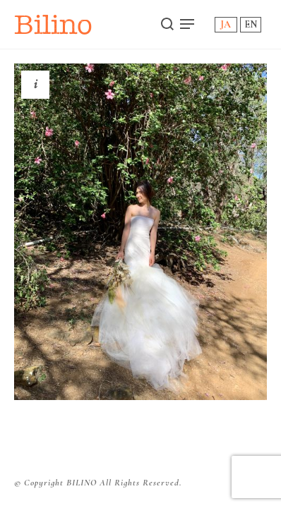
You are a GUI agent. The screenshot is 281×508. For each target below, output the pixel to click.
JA (225, 24)
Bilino (53, 24)
